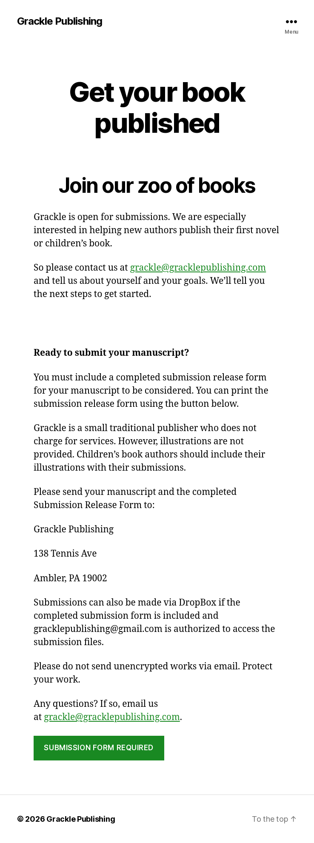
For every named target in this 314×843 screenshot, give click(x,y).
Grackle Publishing (59, 21)
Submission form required (99, 747)
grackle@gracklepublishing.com (198, 268)
